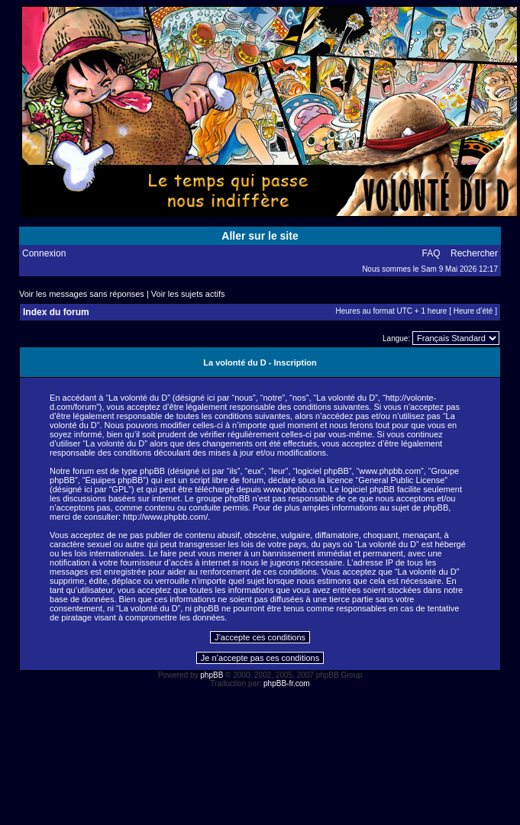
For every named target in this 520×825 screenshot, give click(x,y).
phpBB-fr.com (286, 683)
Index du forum (56, 312)
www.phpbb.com (294, 489)
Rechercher (474, 253)
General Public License (401, 480)
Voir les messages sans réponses (81, 293)
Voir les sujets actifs (188, 293)
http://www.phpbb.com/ (165, 516)
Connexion (44, 253)
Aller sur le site (259, 236)
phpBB (211, 675)
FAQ (431, 253)
